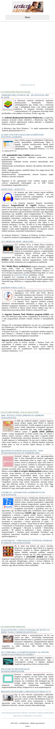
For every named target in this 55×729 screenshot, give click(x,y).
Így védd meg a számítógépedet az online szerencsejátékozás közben (25, 653)
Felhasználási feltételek (19, 713)
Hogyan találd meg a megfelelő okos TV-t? (26, 691)
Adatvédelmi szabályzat (36, 713)
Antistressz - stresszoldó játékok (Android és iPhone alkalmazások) (26, 542)
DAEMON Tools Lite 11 (13, 288)
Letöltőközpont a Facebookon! (32, 716)
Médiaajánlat (49, 713)
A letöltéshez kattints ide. (27, 85)
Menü (27, 17)
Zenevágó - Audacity (13, 189)
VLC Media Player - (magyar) (17, 241)
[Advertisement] (27, 51)
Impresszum (17, 716)
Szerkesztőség (6, 713)
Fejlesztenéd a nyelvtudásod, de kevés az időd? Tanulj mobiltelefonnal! (25, 631)
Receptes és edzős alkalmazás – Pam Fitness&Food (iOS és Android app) (22, 452)
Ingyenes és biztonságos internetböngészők (15, 670)
